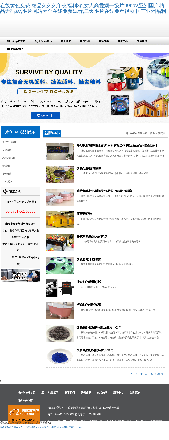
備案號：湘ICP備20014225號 (105, 421)
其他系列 (7, 181)
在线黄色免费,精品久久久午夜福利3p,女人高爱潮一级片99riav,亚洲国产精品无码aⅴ (41, 427)
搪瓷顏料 (7, 149)
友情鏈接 (158, 421)
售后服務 (142, 41)
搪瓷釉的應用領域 (89, 282)
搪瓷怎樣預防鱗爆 (89, 168)
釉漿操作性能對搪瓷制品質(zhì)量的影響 (104, 191)
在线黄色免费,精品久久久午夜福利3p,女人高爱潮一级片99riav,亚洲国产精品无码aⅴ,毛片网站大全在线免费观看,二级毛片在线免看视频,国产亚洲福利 (83, 8)
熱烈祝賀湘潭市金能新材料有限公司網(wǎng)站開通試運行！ (118, 145)
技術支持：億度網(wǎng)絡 (137, 421)
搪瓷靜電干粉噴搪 (89, 259)
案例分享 (85, 41)
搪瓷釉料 (7, 173)
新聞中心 (123, 41)
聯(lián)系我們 (15, 49)
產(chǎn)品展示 (43, 41)
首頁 (152, 133)
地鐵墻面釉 (8, 157)
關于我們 (66, 41)
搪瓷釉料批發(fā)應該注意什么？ (99, 327)
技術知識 (104, 41)
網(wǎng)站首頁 (16, 41)
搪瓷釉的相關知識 (89, 304)
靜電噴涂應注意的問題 (92, 236)
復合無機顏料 (9, 141)
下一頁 (143, 374)
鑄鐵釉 (6, 165)
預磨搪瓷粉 (84, 214)
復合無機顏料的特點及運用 (95, 350)
